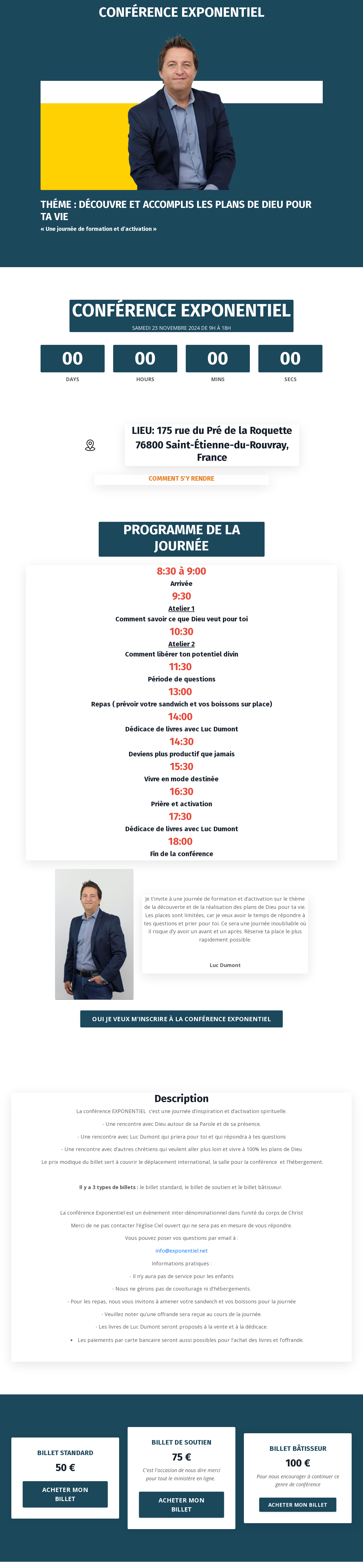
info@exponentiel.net (181, 1250)
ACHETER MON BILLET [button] (65, 1494)
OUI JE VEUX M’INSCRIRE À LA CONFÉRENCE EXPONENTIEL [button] (181, 1018)
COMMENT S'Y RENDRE (182, 478)
